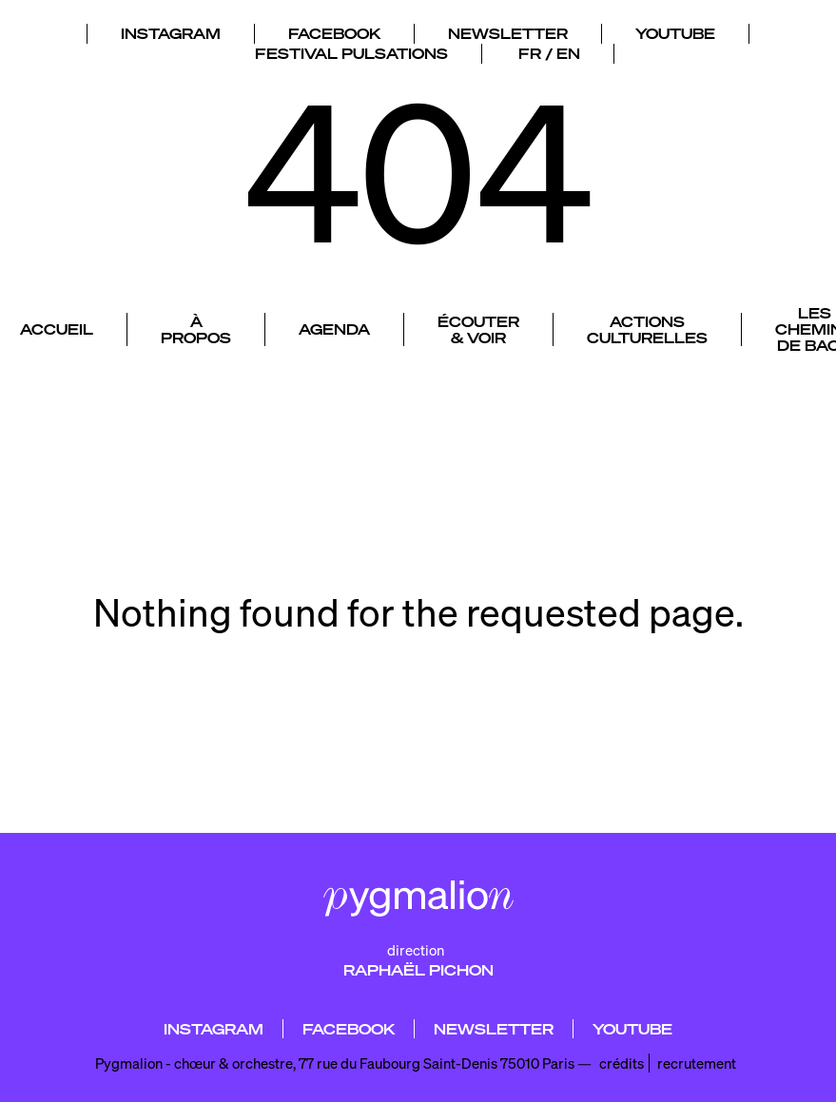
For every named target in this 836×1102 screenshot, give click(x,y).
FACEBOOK (334, 29)
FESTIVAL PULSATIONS (351, 49)
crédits (621, 1063)
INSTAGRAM (171, 29)
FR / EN (549, 49)
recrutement (696, 1063)
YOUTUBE (675, 29)
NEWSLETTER (508, 29)
